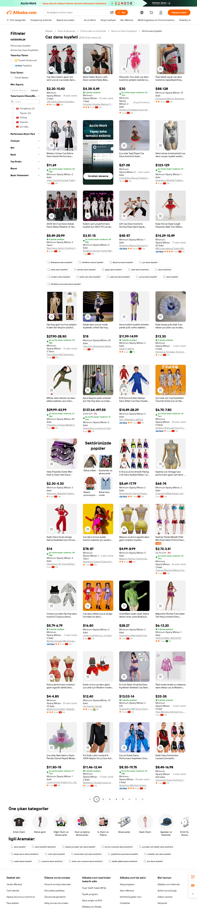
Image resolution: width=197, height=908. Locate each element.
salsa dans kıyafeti (57, 269)
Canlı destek (13, 890)
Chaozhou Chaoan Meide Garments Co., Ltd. (62, 425)
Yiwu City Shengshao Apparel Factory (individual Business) (98, 346)
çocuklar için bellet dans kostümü (156, 847)
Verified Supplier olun (131, 897)
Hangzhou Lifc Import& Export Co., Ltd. (62, 564)
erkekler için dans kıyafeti (157, 854)
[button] (52, 69)
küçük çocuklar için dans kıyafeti (78, 847)
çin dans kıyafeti (148, 262)
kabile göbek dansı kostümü (123, 861)
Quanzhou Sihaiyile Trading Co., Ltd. (170, 180)
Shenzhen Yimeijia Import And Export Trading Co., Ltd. (98, 782)
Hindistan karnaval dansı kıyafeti (64, 284)
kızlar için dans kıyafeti (88, 277)
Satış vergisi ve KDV (92, 900)
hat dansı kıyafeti (153, 861)
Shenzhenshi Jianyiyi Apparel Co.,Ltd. (134, 493)
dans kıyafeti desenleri (44, 847)
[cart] (151, 13)
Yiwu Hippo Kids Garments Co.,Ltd (62, 354)
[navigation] (25, 415)
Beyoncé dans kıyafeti (121, 262)
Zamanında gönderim (55, 897)
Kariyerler (162, 903)
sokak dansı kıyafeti (21, 861)
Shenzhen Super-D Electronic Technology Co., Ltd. (98, 561)
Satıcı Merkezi (127, 890)
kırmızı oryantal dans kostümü (116, 847)
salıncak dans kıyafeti (118, 277)
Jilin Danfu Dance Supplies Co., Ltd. (62, 101)
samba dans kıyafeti (85, 269)
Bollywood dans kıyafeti (59, 262)
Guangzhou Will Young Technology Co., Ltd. (134, 709)
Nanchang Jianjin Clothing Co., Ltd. (62, 248)
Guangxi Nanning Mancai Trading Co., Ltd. (170, 570)
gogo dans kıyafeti (112, 269)
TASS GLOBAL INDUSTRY (168, 638)
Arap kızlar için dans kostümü (86, 854)
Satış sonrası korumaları (56, 903)
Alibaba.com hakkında (169, 884)
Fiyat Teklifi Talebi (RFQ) (94, 888)
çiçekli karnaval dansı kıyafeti (123, 854)
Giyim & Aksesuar (66, 31)
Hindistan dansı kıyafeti (90, 262)
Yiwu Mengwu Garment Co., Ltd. (170, 711)
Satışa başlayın (127, 884)
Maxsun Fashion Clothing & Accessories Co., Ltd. (134, 558)
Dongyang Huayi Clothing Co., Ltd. (170, 780)
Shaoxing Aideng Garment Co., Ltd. (134, 245)
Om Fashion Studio (92, 706)
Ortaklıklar (125, 903)
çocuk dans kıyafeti (146, 277)
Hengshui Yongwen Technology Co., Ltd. (170, 351)
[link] (192, 877)
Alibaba (49, 31)
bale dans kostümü (138, 269)
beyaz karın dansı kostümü (24, 854)
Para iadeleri (13, 903)
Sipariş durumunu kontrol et (21, 897)
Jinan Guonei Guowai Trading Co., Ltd (62, 180)
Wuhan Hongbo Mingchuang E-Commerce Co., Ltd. (62, 641)
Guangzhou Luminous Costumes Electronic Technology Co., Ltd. (98, 428)
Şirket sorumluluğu (167, 890)
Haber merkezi (165, 897)
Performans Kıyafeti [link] (152, 31)
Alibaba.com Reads (91, 906)
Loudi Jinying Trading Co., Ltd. (62, 782)
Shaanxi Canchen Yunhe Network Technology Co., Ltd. (98, 250)
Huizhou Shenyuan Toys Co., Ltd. (170, 428)
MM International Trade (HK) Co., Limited (170, 248)
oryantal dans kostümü (50, 861)
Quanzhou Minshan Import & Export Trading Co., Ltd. (134, 785)
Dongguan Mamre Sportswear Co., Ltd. (170, 98)
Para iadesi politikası (54, 890)
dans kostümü (163, 269)
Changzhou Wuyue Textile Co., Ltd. (134, 178)
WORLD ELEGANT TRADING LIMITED (62, 709)
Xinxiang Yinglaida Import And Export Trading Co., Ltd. (134, 109)
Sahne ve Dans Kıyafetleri (124, 31)
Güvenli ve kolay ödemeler (57, 884)
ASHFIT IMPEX (126, 349)
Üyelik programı (90, 894)
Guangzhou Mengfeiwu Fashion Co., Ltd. (134, 635)
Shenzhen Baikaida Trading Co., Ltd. (62, 493)
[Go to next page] (142, 799)
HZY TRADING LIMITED (131, 419)
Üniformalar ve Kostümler (93, 31)
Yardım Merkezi (14, 884)
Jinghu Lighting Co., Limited (97, 635)
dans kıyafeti (170, 277)
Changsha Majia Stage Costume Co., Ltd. (170, 493)
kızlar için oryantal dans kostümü (85, 861)
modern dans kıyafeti (58, 277)
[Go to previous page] (90, 799)
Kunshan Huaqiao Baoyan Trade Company (98, 104)
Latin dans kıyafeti (55, 854)
